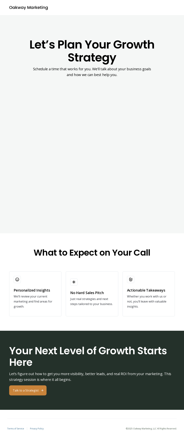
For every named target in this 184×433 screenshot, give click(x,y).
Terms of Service (15, 428)
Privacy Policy (37, 428)
